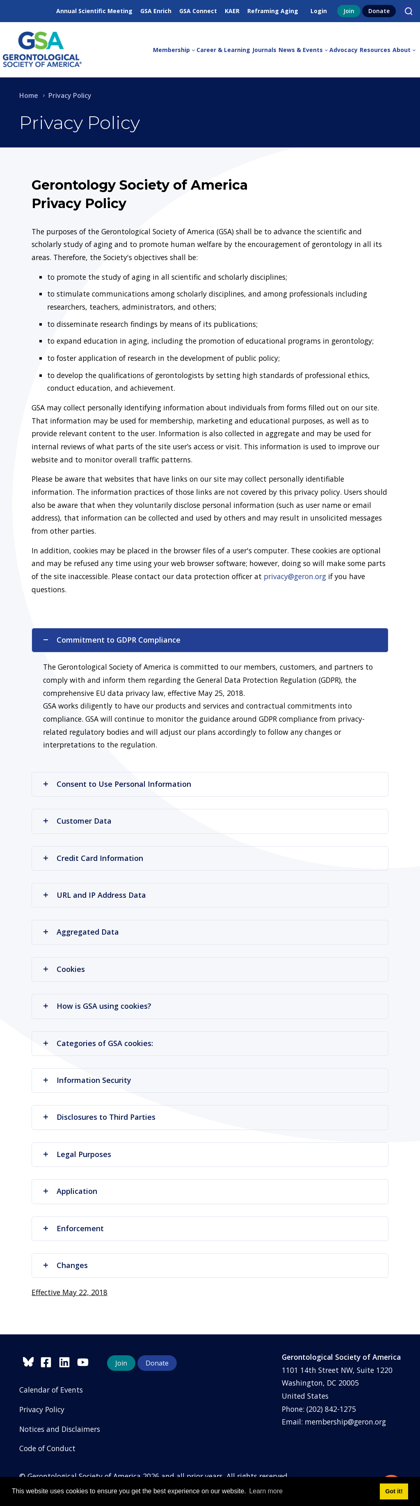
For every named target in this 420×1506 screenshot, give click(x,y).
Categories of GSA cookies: (97, 1043)
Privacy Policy (41, 1409)
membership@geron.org (345, 1422)
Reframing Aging (272, 11)
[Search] (408, 11)
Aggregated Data (80, 932)
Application (69, 1191)
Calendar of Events (51, 1390)
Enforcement (73, 1228)
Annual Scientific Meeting (94, 11)
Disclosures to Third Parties (98, 1117)
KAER (232, 11)
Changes (65, 1265)
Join (348, 11)
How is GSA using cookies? (96, 1006)
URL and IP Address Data (94, 895)
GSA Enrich (155, 11)
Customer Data (77, 821)
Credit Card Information (92, 858)
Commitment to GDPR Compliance (111, 640)
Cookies (63, 969)
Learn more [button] (266, 1491)
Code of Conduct (47, 1448)
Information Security (86, 1080)
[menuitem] (174, 50)
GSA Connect (198, 11)
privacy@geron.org (295, 576)
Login (318, 11)
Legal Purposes (76, 1154)
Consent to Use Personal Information (116, 784)
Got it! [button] (393, 1491)
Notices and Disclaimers (59, 1429)
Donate (379, 11)
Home (28, 95)
